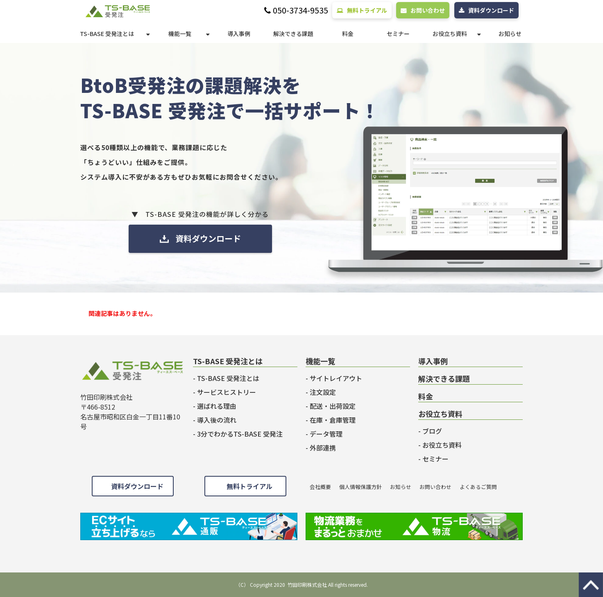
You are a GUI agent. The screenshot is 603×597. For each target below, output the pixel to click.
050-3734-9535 (300, 10)
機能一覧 (179, 33)
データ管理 (326, 434)
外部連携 (323, 448)
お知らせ (510, 33)
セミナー (398, 33)
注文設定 (323, 392)
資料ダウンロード (491, 10)
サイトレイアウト (336, 378)
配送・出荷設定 (333, 406)
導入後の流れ (216, 420)
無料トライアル (367, 10)
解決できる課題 (293, 33)
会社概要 (320, 487)
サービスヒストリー (226, 392)
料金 (348, 33)
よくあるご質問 (478, 487)
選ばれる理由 (216, 406)
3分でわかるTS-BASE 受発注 (240, 434)
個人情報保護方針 (360, 487)
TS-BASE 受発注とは (107, 33)
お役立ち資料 (450, 33)
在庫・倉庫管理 (333, 420)
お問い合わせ (427, 10)
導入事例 (238, 33)
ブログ (432, 431)
